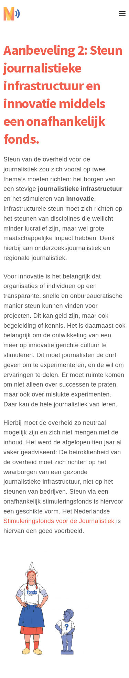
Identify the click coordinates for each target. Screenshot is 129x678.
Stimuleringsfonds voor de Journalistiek (59, 521)
